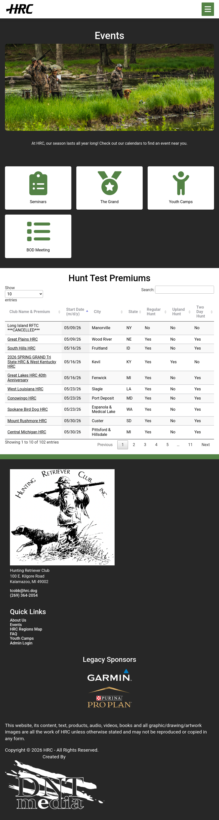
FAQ (13, 634)
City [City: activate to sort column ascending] (97, 311)
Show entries (24, 293)
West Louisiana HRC (25, 389)
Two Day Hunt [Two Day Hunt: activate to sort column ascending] (200, 312)
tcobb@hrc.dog (23, 591)
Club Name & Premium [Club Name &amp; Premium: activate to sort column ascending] (29, 311)
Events (16, 625)
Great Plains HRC (22, 339)
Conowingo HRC (21, 398)
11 (190, 444)
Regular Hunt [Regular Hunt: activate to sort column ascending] (154, 311)
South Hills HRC (21, 348)
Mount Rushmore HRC (27, 420)
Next (206, 444)
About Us (18, 620)
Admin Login (21, 643)
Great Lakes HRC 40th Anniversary (26, 377)
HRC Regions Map (26, 629)
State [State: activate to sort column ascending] (133, 311)
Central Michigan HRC (26, 432)
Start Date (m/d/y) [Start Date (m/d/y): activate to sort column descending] (75, 311)
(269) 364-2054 (24, 595)
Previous (105, 444)
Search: (177, 289)
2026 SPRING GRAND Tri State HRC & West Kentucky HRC (31, 362)
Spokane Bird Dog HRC (27, 409)
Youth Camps (22, 638)
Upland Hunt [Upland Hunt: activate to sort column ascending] (178, 311)
